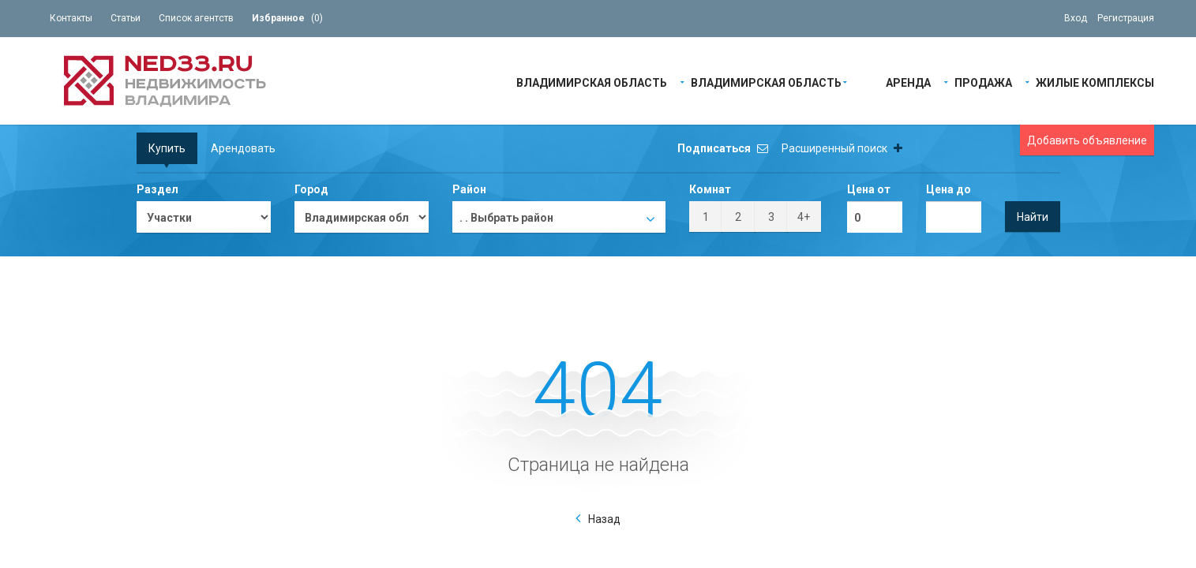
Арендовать (243, 148)
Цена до (948, 189)
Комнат (710, 189)
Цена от (868, 189)
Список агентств (196, 18)
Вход (1075, 18)
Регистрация (1125, 18)
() (287, 18)
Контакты (71, 18)
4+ (803, 217)
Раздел (157, 189)
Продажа (983, 82)
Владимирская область (591, 82)
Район (469, 189)
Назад (604, 519)
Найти (1032, 217)
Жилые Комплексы (1095, 82)
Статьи (126, 18)
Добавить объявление (1087, 140)
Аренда (908, 82)
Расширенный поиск (842, 148)
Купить (167, 148)
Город (311, 189)
